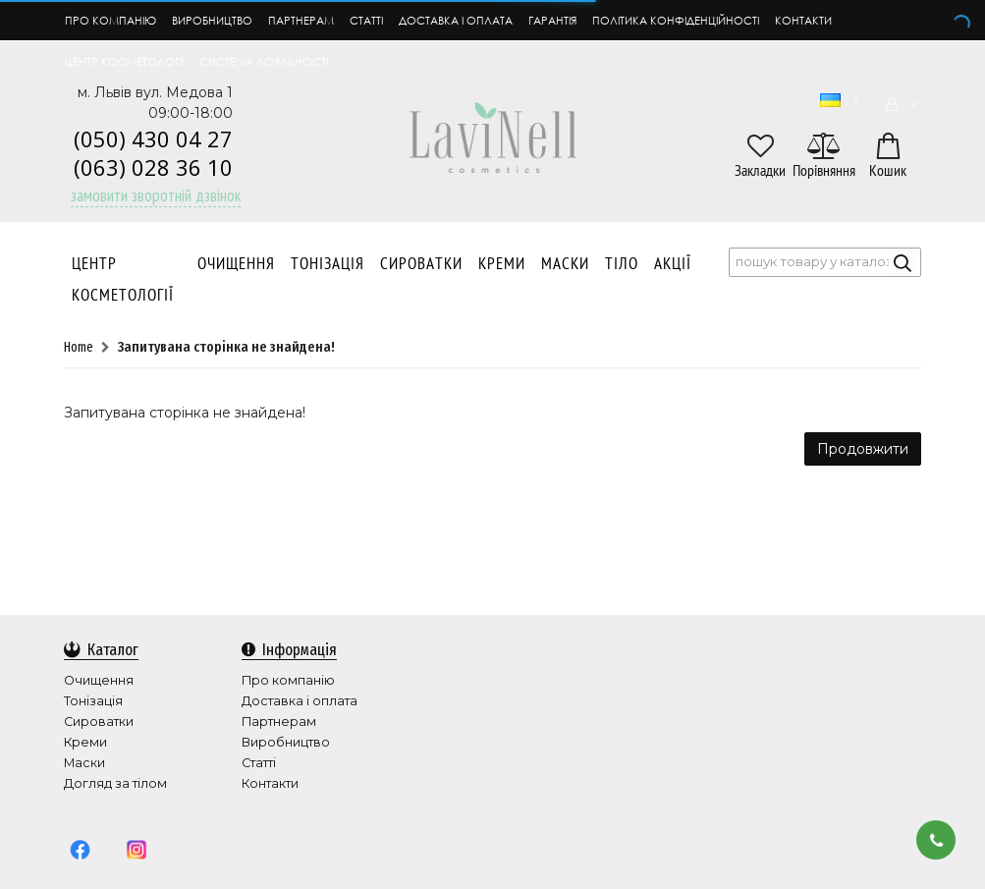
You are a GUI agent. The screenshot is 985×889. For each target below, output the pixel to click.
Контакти (803, 20)
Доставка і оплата (456, 20)
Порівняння (824, 171)
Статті (366, 20)
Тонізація (327, 264)
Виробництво (212, 20)
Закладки (760, 171)
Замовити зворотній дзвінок (156, 195)
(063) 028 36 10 (153, 167)
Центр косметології (124, 61)
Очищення (236, 264)
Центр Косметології (123, 279)
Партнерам (301, 20)
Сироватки (421, 264)
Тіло (621, 264)
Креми (501, 264)
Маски (565, 264)
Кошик (887, 171)
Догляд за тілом (115, 783)
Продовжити (862, 450)
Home (78, 348)
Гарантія (552, 20)
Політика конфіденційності (675, 20)
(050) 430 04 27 (153, 138)
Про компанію (110, 20)
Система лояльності (263, 61)
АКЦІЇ (672, 264)
